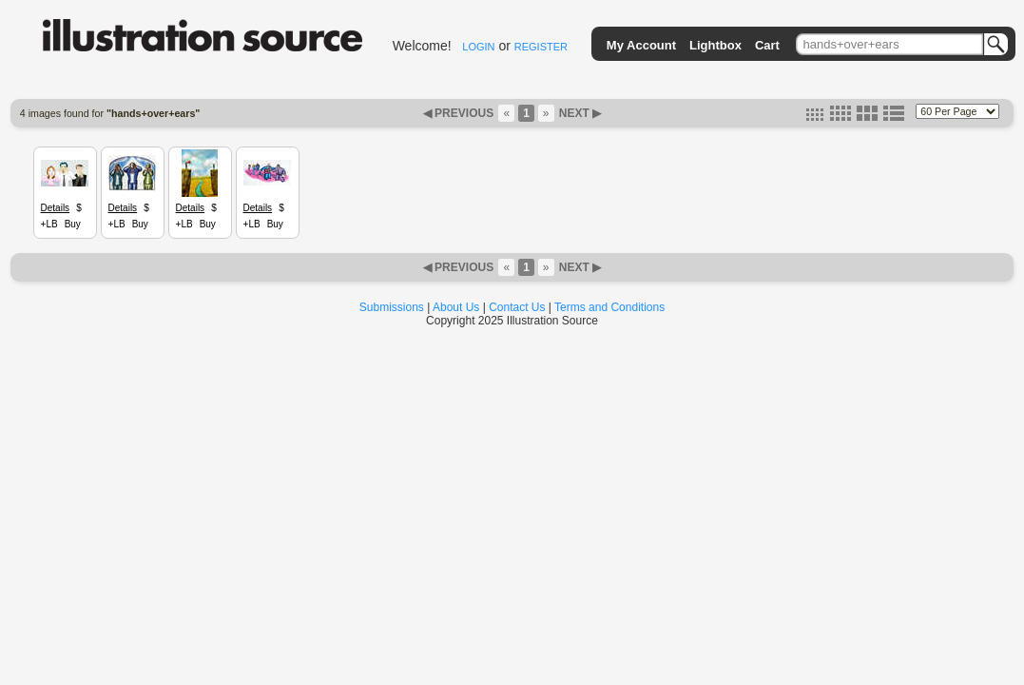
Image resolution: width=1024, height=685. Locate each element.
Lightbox (715, 45)
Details (55, 208)
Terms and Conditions (609, 307)
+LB (49, 224)
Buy (73, 224)
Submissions (391, 307)
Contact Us (517, 307)
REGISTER (541, 46)
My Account (641, 45)
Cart (767, 45)
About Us (456, 307)
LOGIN (478, 46)
